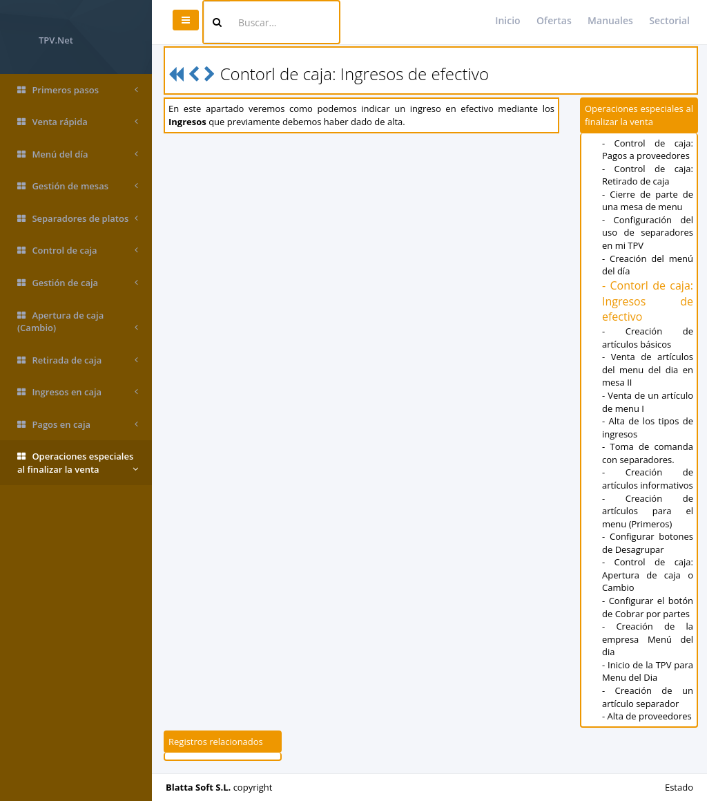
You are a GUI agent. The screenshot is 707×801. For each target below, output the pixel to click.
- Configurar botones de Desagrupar (647, 543)
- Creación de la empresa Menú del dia (647, 639)
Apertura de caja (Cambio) (77, 321)
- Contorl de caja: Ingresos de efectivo (647, 301)
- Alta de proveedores (647, 716)
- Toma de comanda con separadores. (647, 453)
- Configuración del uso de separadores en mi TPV (647, 233)
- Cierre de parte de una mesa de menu (647, 201)
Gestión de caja (77, 283)
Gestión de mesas (77, 186)
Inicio (507, 20)
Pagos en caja (77, 424)
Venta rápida (77, 122)
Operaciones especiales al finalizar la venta (77, 462)
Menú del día (77, 154)
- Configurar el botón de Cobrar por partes (647, 607)
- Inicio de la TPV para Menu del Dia (647, 671)
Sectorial (669, 20)
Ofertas (554, 20)
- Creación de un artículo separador (647, 697)
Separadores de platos (77, 218)
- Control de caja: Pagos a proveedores (647, 149)
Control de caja (77, 250)
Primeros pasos (77, 90)
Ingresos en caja (77, 392)
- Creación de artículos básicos (647, 337)
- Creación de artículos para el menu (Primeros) (647, 511)
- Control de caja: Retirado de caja (647, 175)
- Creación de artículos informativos (647, 478)
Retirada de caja (77, 360)
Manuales (610, 20)
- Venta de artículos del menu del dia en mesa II (647, 369)
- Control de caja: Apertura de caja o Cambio (647, 575)
